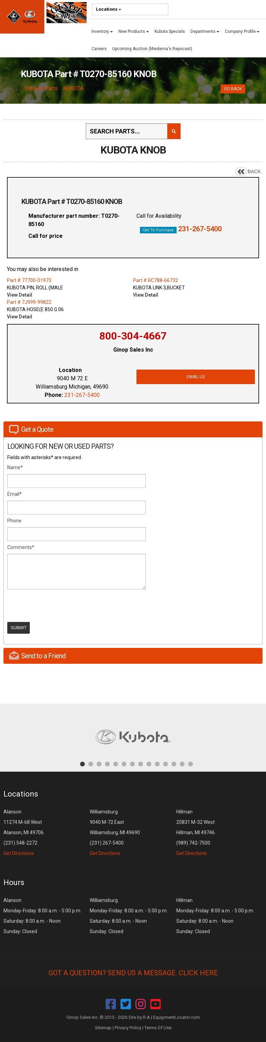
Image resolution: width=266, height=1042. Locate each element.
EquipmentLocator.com (176, 1017)
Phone (14, 520)
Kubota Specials (169, 31)
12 (174, 763)
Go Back (233, 88)
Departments (204, 31)
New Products (133, 31)
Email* (14, 494)
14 (190, 763)
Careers (99, 48)
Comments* (20, 547)
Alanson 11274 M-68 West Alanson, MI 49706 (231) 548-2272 (23, 832)
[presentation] (60, 605)
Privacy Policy (128, 1027)
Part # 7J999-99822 (29, 302)
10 (157, 763)
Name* (15, 467)
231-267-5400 (200, 229)
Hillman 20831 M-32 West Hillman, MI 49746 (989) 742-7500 (195, 832)
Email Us (196, 376)
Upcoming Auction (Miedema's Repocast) (152, 48)
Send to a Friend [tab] (37, 655)
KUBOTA (73, 88)
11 (165, 763)
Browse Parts (41, 88)
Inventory (102, 31)
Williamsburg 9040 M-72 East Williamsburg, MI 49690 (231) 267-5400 (115, 832)
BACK (254, 171)
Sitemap (103, 1027)
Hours (13, 882)
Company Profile (242, 31)
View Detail (19, 295)
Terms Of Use (157, 1027)
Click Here (198, 973)
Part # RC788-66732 (155, 280)
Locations (108, 9)
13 (182, 763)
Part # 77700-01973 (29, 280)
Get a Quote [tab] (31, 430)
